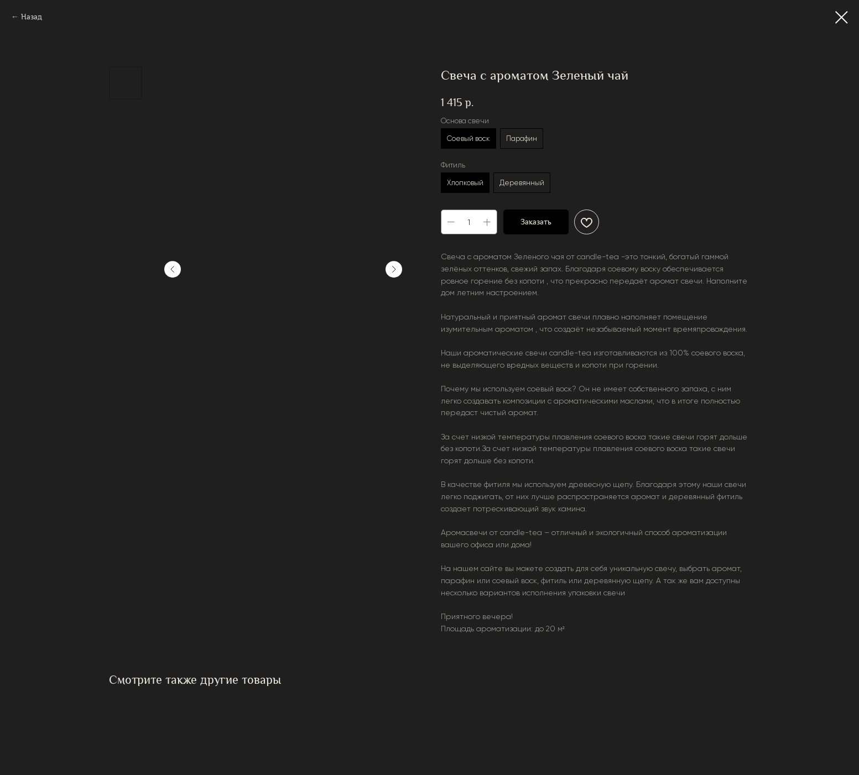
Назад (31, 17)
